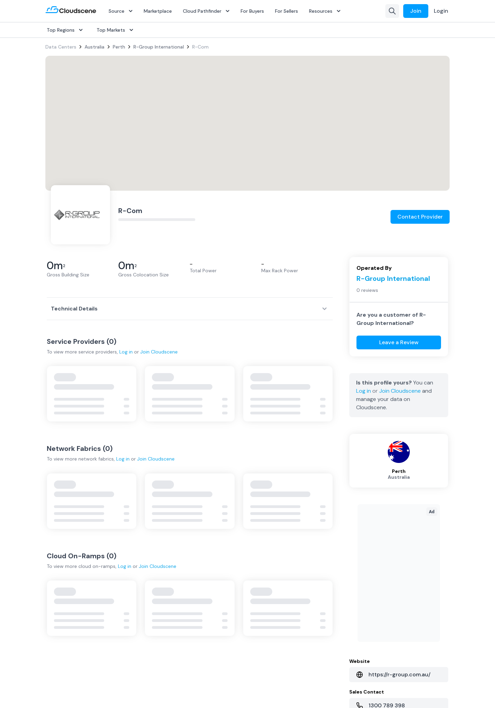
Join (415, 10)
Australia (94, 47)
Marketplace (158, 11)
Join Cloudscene (159, 352)
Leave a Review (399, 342)
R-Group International (158, 47)
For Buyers (252, 11)
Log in (126, 352)
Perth (119, 47)
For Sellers (286, 11)
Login (441, 10)
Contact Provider (420, 216)
